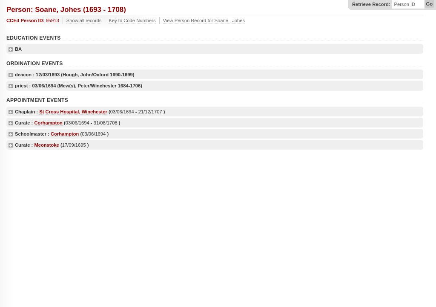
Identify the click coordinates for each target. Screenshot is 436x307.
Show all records (84, 20)
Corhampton (48, 122)
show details (11, 49)
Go (429, 3)
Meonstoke (46, 145)
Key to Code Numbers (132, 20)
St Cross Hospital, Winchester (73, 111)
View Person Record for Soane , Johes (204, 20)
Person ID (404, 4)
